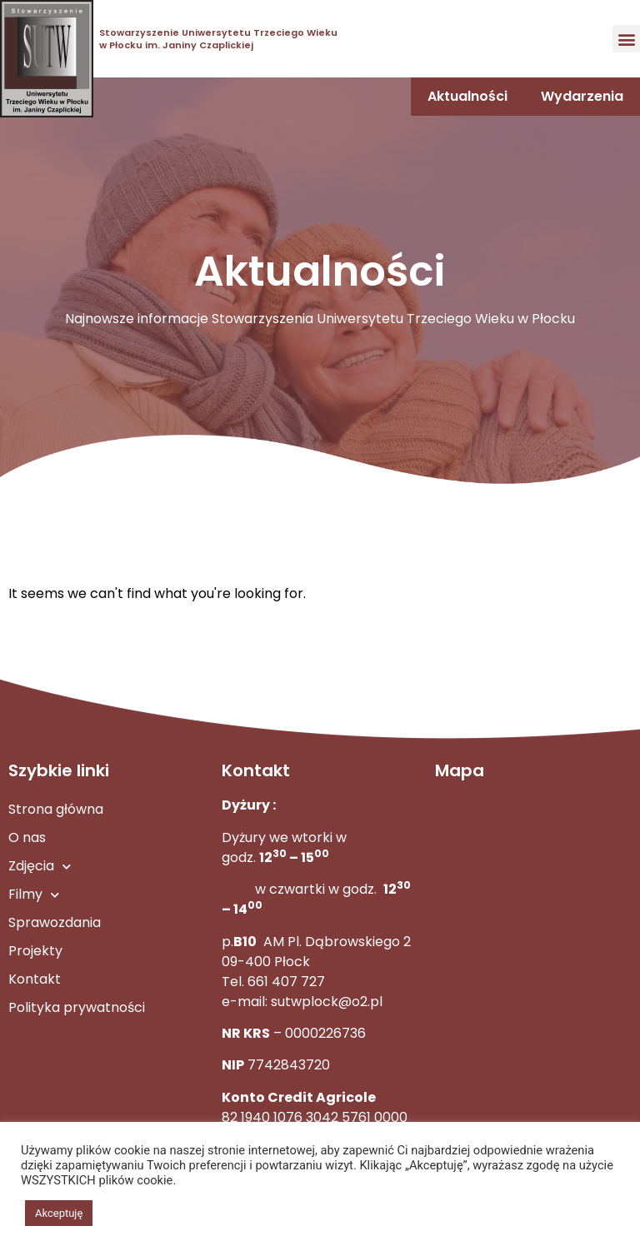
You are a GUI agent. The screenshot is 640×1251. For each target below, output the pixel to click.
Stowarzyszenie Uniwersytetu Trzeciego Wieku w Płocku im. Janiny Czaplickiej (218, 38)
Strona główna (55, 809)
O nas (27, 837)
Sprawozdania (54, 922)
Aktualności (468, 96)
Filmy (33, 895)
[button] (626, 38)
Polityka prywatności (76, 1007)
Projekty (35, 950)
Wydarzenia (582, 96)
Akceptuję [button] (58, 1213)
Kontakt (34, 979)
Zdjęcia (39, 867)
